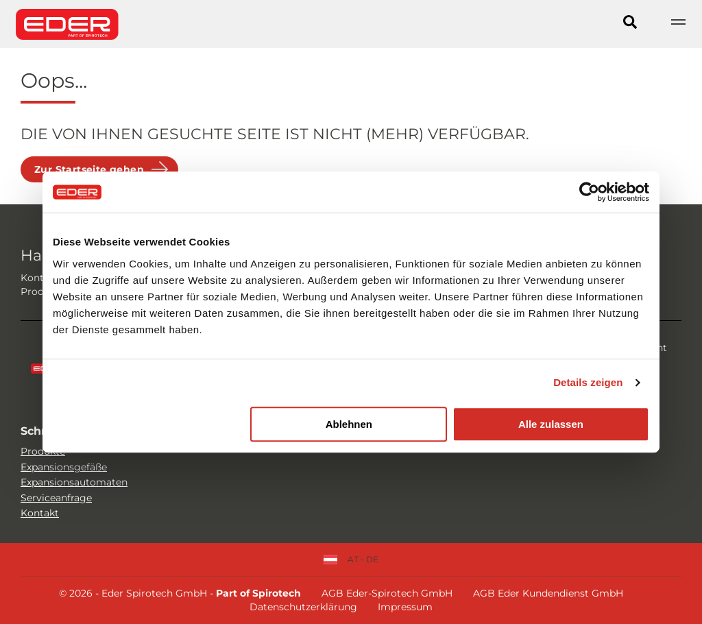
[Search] (630, 24)
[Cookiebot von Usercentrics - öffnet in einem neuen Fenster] (589, 192)
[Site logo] (67, 24)
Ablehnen (349, 424)
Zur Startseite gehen (89, 169)
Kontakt (40, 513)
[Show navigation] (678, 24)
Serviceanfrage (56, 498)
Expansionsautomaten (74, 482)
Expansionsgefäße (64, 467)
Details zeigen (587, 382)
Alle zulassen (550, 424)
